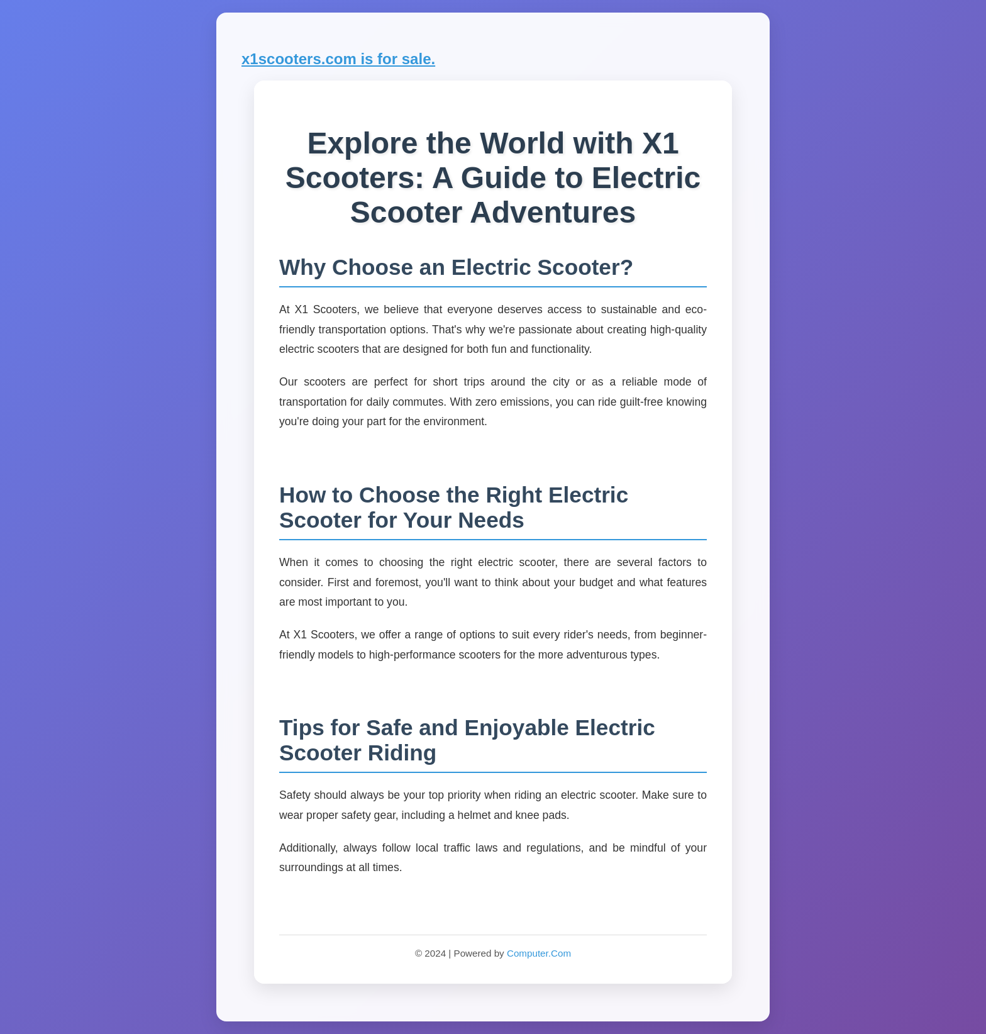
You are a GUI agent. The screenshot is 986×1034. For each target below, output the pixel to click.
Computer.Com (539, 953)
